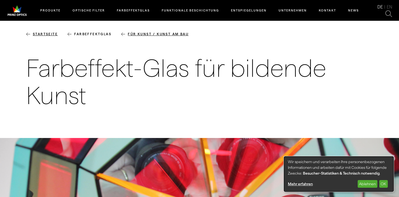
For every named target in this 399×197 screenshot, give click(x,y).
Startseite (45, 34)
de (380, 7)
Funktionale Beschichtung (190, 10)
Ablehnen (367, 184)
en (389, 7)
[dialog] (339, 174)
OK (383, 184)
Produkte (50, 10)
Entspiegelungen (249, 10)
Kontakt (327, 10)
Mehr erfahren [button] (300, 184)
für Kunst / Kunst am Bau (158, 34)
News (353, 10)
